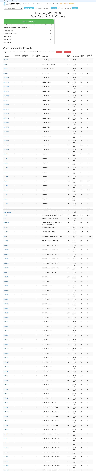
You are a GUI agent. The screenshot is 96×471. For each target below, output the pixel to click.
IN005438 (6, 398)
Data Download (67, 52)
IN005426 (6, 344)
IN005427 (6, 348)
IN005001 (6, 245)
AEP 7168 (6, 104)
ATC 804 (6, 167)
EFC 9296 (6, 222)
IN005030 (6, 326)
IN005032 (6, 335)
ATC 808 (6, 185)
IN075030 (6, 443)
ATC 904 (6, 203)
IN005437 (6, 393)
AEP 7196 (6, 127)
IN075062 (6, 470)
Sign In (7, 1)
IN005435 (6, 384)
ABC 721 (6, 73)
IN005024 (6, 299)
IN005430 (6, 362)
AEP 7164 (6, 86)
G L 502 (6, 227)
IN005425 (6, 339)
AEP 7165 (6, 91)
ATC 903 (6, 199)
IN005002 (6, 249)
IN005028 (6, 317)
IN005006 (6, 267)
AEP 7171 (6, 118)
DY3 (5, 218)
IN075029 (6, 438)
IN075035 (6, 452)
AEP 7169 (6, 109)
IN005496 (6, 420)
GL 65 (5, 236)
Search (26, 3)
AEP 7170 (6, 113)
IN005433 (6, 375)
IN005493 (6, 407)
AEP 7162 (6, 77)
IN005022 (6, 290)
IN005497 (6, 425)
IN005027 (6, 312)
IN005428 (6, 353)
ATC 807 (6, 181)
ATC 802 (6, 163)
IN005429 (6, 357)
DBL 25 (5, 215)
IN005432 (6, 371)
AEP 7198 (6, 136)
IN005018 (6, 272)
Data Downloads (38, 3)
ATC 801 (6, 158)
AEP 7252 (6, 149)
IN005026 (6, 308)
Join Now (15, 1)
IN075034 (6, 447)
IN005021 (6, 285)
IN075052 (6, 461)
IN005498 (6, 429)
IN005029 (6, 321)
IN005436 (6, 389)
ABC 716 (6, 64)
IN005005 (6, 263)
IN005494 (6, 411)
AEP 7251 (6, 145)
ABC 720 (6, 68)
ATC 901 (6, 190)
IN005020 (6, 281)
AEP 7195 (6, 122)
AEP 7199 (6, 140)
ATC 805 (6, 172)
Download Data (28, 22)
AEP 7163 (6, 82)
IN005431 (6, 366)
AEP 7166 (6, 95)
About (55, 3)
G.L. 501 (6, 231)
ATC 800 (6, 154)
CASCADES (7, 208)
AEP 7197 (6, 131)
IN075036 (6, 456)
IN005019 (6, 276)
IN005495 (6, 416)
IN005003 (6, 254)
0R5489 (6, 59)
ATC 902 (6, 194)
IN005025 (6, 303)
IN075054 (6, 465)
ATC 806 (6, 176)
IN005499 (6, 434)
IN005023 (6, 294)
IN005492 (6, 402)
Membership (59, 52)
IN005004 (6, 258)
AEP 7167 (6, 100)
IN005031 (6, 330)
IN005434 (6, 380)
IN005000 (6, 240)
